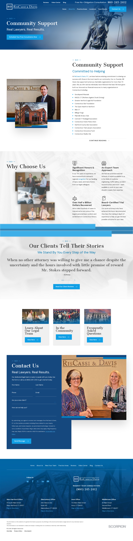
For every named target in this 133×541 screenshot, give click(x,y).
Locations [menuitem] (92, 9)
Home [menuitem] (64, 9)
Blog (64, 2)
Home (32, 466)
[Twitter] (38, 481)
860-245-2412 (117, 2)
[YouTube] (48, 481)
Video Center (56, 2)
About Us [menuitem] (72, 9)
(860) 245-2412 (86, 489)
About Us (40, 466)
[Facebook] (33, 481)
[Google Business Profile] (28, 481)
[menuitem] (9, 531)
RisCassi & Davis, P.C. (81, 76)
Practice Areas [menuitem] (82, 9)
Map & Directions (13, 508)
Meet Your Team (50, 466)
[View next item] (75, 280)
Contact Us (99, 466)
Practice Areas (63, 466)
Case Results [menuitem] (102, 9)
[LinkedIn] (43, 481)
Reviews (46, 2)
